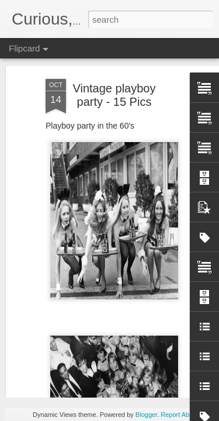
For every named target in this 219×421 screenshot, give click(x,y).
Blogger (146, 414)
